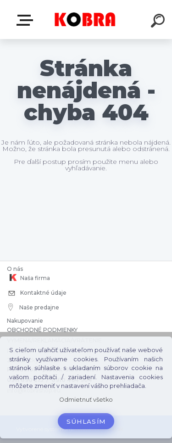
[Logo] (85, 19)
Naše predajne (34, 307)
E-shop (26, 20)
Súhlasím (86, 421)
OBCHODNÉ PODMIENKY (42, 329)
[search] (159, 22)
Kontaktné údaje (37, 293)
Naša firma (28, 277)
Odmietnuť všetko (86, 399)
